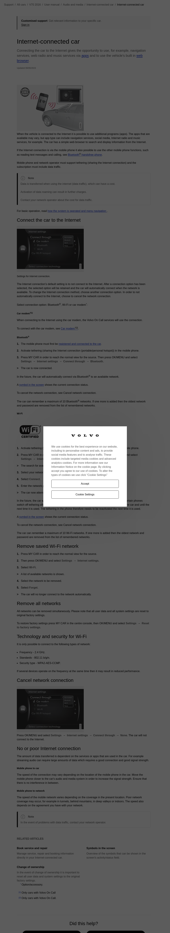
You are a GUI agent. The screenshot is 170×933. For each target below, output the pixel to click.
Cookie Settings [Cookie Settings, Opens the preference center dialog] (84, 494)
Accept (85, 483)
